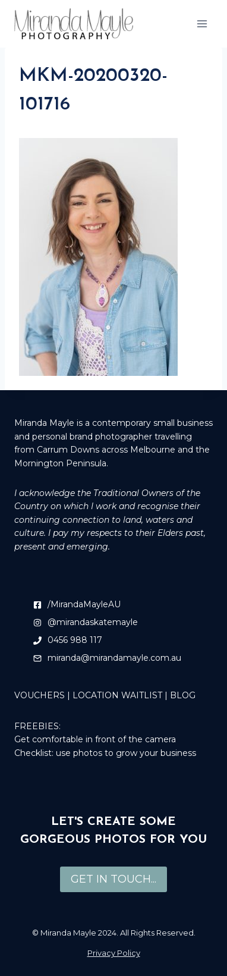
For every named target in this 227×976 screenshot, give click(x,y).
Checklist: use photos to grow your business (105, 753)
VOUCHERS (39, 695)
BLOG (183, 695)
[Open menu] (202, 23)
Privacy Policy (113, 953)
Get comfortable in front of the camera (95, 739)
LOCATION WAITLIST (117, 695)
